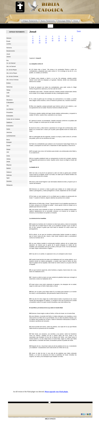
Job (7, 106)
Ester (7, 96)
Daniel (8, 145)
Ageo (7, 178)
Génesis (8, 38)
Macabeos (9, 100)
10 (46, 38)
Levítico (8, 44)
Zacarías (9, 181)
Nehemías (9, 87)
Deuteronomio (10, 51)
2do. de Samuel (11, 66)
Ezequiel (9, 142)
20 (65, 40)
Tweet (79, 31)
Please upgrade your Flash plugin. (56, 391)
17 (46, 40)
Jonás (8, 161)
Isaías (8, 129)
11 (52, 38)
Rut (7, 60)
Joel (7, 152)
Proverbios (9, 112)
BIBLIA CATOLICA (50, 419)
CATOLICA (20, 10)
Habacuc (9, 172)
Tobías (8, 90)
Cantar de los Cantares (13, 119)
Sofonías (9, 175)
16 (39, 40)
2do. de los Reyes (11, 73)
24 (46, 42)
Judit (7, 92)
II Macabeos (10, 102)
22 (33, 42)
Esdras (8, 83)
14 (72, 38)
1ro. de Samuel (10, 63)
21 (72, 40)
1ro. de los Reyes (11, 69)
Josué (32, 31)
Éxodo (8, 41)
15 (33, 40)
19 (59, 40)
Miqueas (8, 165)
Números (9, 47)
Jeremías (9, 132)
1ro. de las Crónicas (12, 76)
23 (39, 42)
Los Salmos (9, 109)
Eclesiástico (9, 125)
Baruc (8, 139)
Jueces (8, 56)
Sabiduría (9, 122)
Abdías (8, 159)
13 (65, 38)
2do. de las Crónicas (12, 79)
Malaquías (9, 185)
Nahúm (8, 168)
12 (59, 38)
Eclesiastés (9, 116)
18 (52, 40)
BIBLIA (20, 2)
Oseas (8, 149)
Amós (8, 156)
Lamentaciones (10, 136)
